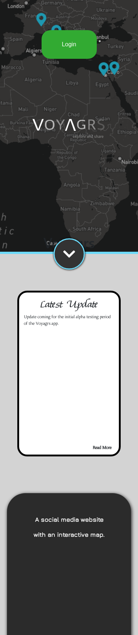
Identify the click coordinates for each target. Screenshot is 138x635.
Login (69, 44)
